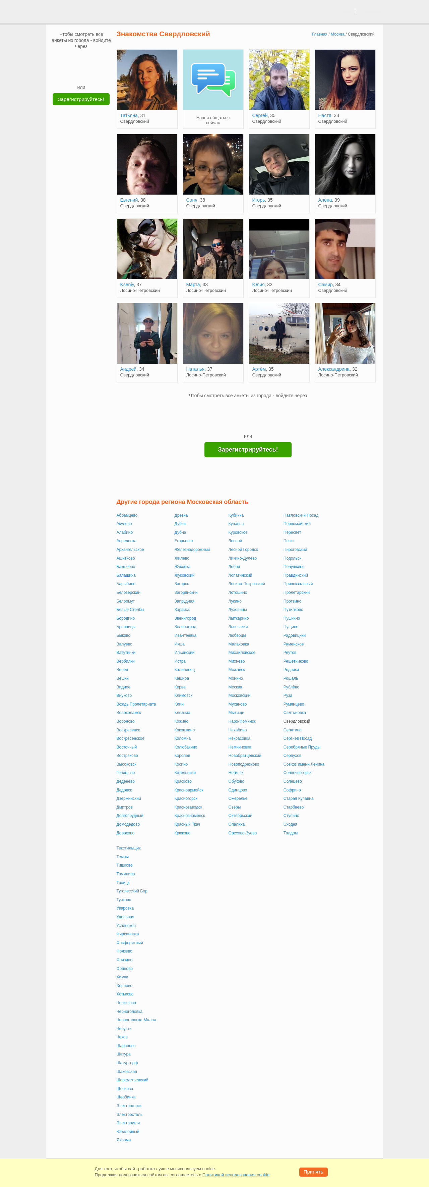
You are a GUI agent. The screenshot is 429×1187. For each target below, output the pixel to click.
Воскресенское (130, 738)
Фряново (125, 968)
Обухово (236, 781)
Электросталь (129, 1114)
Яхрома (124, 1140)
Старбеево (294, 807)
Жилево (182, 558)
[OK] (94, 59)
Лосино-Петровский (247, 583)
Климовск (183, 695)
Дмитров (125, 807)
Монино (236, 678)
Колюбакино (186, 747)
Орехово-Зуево (243, 833)
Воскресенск (128, 730)
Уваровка (125, 908)
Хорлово (125, 985)
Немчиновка (240, 747)
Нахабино (238, 730)
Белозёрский (128, 592)
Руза (288, 695)
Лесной (235, 540)
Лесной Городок (243, 549)
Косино (181, 764)
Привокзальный (298, 583)
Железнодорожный (192, 549)
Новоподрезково (244, 764)
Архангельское (130, 549)
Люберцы (237, 635)
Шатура (124, 1054)
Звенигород (185, 618)
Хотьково (125, 994)
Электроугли (128, 1123)
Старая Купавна (299, 798)
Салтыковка (295, 712)
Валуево (124, 644)
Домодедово (128, 824)
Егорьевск (184, 540)
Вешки (123, 678)
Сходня (290, 824)
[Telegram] (87, 73)
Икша (180, 644)
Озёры (235, 807)
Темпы (123, 857)
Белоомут (126, 601)
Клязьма (182, 712)
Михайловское (242, 652)
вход (347, 11)
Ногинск (236, 772)
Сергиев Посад (298, 738)
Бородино (126, 618)
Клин (179, 704)
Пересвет (292, 532)
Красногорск (186, 798)
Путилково (293, 609)
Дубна (180, 532)
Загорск (182, 583)
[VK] (68, 59)
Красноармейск (189, 790)
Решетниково (296, 661)
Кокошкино (185, 730)
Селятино (293, 730)
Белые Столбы (130, 609)
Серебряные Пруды (302, 747)
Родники (291, 669)
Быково (123, 635)
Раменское (294, 644)
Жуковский (185, 575)
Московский (240, 695)
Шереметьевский (132, 1080)
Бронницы (126, 626)
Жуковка (183, 566)
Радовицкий (295, 635)
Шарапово (126, 1045)
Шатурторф (127, 1063)
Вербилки (126, 661)
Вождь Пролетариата (136, 704)
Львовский (238, 626)
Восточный (127, 747)
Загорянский (186, 592)
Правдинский (296, 575)
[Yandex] (75, 73)
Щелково (125, 1088)
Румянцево (294, 704)
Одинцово (238, 790)
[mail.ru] (81, 59)
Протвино (293, 601)
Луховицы (238, 609)
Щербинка (126, 1097)
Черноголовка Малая (136, 1020)
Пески (289, 540)
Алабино (125, 532)
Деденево (126, 781)
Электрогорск (129, 1105)
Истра (180, 661)
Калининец (185, 669)
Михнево (237, 661)
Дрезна (181, 515)
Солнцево (293, 781)
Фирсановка (128, 934)
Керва (180, 687)
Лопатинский (240, 575)
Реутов (290, 652)
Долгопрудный (130, 815)
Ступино (291, 815)
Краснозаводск (188, 807)
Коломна (183, 738)
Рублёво (291, 687)
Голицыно (126, 772)
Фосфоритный (130, 942)
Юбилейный (128, 1131)
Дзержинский (129, 798)
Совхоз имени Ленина (304, 764)
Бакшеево (126, 566)
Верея (122, 669)
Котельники (185, 772)
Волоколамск (129, 712)
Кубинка (236, 515)
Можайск (237, 669)
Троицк (123, 882)
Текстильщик (129, 848)
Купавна (236, 523)
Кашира (182, 678)
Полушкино (294, 566)
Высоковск (126, 764)
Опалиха (237, 824)
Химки (122, 977)
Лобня (234, 566)
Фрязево (124, 951)
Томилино (126, 874)
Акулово (124, 523)
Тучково (124, 899)
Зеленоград (185, 626)
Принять (313, 1172)
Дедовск (124, 790)
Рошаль (291, 678)
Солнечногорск (297, 772)
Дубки (180, 523)
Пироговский (295, 549)
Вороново (126, 721)
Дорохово (126, 833)
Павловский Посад (301, 515)
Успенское (126, 925)
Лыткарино (239, 618)
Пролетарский (297, 592)
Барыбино (126, 583)
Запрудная (184, 601)
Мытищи (236, 712)
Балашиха (126, 575)
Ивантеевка (185, 635)
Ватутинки (126, 652)
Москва (235, 687)
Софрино (292, 790)
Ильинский (185, 652)
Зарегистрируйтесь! (81, 99)
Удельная (125, 917)
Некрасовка (239, 738)
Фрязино (125, 960)
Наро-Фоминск (242, 721)
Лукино (235, 601)
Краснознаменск (190, 815)
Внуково (124, 695)
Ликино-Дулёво (243, 558)
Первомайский (297, 523)
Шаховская (127, 1071)
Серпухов (292, 755)
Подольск (292, 558)
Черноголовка (130, 1011)
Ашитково (126, 558)
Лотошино (238, 592)
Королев (182, 755)
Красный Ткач (187, 824)
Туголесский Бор (132, 891)
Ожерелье (238, 798)
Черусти (124, 1028)
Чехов (122, 1037)
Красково (183, 781)
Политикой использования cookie (235, 1174)
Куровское (238, 532)
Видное (124, 687)
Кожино (182, 721)
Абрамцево (127, 515)
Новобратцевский (245, 755)
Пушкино (292, 618)
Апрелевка (127, 540)
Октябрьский (240, 815)
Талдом (291, 833)
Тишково (125, 865)
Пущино (291, 626)
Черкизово (126, 1002)
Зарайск (182, 609)
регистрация (369, 11)
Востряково (127, 755)
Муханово (238, 704)
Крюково (183, 833)
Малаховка (239, 644)
